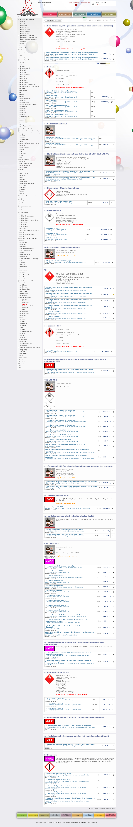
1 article (98, 4)
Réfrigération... (24, 313)
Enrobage (22, 135)
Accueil (50, 14)
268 (99, 20)
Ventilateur (22, 360)
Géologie (22, 161)
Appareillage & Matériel (26, 35)
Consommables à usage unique (29, 86)
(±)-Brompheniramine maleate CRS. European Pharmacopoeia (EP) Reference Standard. (69, 663)
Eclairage (22, 121)
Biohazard (22, 48)
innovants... (23, 185)
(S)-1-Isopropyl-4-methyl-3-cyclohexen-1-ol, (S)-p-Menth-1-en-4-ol (71, 482)
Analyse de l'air (24, 27)
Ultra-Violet (22, 353)
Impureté (25, 307)
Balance (21, 44)
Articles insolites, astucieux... (28, 39)
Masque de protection (26, 202)
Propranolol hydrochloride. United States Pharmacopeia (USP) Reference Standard (70, 800)
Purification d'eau (24, 289)
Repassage (22, 315)
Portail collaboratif (41, 822)
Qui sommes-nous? (65, 14)
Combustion (23, 80)
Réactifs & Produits (25, 297)
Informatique (23, 181)
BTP (20, 56)
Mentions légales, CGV (79, 14)
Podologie (22, 265)
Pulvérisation (23, 285)
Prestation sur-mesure (26, 277)
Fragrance (22, 153)
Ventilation (22, 362)
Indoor (21, 177)
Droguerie (22, 119)
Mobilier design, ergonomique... (29, 220)
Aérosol (24, 299)
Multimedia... (23, 226)
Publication (22, 283)
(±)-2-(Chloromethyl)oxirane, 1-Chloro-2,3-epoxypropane (63, 699)
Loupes (21, 194)
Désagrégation (24, 102)
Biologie (21, 50)
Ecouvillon (22, 123)
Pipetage (22, 262)
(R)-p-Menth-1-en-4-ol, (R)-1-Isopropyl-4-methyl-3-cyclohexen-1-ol (65, 261)
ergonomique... (24, 139)
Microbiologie (23, 212)
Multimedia (22, 224)
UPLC (21, 356)
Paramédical (23, 242)
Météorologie (23, 208)
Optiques (22, 236)
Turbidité (22, 352)
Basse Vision (23, 46)
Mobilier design (24, 218)
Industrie (22, 179)
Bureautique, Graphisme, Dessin (29, 60)
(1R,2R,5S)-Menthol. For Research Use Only (58, 202)
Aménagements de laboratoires (110, 815)
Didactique (22, 108)
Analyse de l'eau (24, 29)
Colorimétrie (23, 78)
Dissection (22, 113)
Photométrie (23, 256)
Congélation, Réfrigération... (28, 84)
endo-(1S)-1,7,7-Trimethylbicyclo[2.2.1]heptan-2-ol (61, 91)
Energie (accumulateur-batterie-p (29, 133)
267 (96, 20)
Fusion (21, 155)
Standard (22, 337)
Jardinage (22, 189)
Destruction (23, 106)
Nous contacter (109, 14)
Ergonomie (22, 137)
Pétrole (21, 252)
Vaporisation (23, 358)
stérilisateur (23, 339)
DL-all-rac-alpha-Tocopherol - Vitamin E (57, 571)
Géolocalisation (24, 159)
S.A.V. (21, 317)
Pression (22, 273)
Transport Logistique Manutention (29, 347)
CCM (20, 64)
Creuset (21, 94)
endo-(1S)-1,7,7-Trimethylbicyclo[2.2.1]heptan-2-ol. (61, 106)
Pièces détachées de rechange (29, 258)
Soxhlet (21, 335)
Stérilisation (23, 341)
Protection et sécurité (26, 281)
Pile (20, 260)
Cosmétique (23, 90)
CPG (20, 92)
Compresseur (23, 82)
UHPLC (24, 309)
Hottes (21, 169)
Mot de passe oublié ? (74, 2)
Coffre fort (22, 72)
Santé (22, 815)
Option (21, 232)
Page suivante (110, 20)
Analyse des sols (24, 31)
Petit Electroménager (26, 250)
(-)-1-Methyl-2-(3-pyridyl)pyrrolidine (56, 229)
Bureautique (23, 58)
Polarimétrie (23, 267)
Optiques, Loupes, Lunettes (28, 238)
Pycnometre (23, 291)
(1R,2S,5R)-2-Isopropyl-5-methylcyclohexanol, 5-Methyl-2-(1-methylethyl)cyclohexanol (70, 173)
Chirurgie (22, 66)
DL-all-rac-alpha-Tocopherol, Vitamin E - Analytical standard (63, 566)
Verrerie (21, 364)
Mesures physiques (25, 206)
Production (22, 279)
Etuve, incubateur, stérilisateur (29, 143)
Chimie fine (44, 815)
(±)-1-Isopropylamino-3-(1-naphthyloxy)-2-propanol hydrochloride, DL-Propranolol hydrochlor (67, 775)
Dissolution (22, 115)
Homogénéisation (24, 165)
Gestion (94, 822)
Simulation (22, 325)
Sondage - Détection (25, 331)
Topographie (23, 345)
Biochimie (25, 302)
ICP (20, 171)
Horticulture (23, 167)
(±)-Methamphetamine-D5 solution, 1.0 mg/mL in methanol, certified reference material (70, 727)
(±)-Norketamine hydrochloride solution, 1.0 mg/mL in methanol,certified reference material (71, 746)
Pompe (21, 269)
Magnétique (23, 198)
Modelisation (23, 222)
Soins (21, 327)
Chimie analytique (55, 815)
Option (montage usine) (26, 234)
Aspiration (22, 42)
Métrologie (22, 210)
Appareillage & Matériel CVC (28, 37)
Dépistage (22, 100)
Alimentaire (23, 25)
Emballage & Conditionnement (29, 129)
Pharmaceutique (24, 254)
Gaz (20, 157)
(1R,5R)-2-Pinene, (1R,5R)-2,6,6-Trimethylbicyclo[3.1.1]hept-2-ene (65, 312)
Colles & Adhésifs (24, 74)
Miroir (21, 214)
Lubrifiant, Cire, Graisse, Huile (28, 196)
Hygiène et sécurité (88, 815)
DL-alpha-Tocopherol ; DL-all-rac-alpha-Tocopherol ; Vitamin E (64, 576)
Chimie (24, 304)
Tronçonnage (23, 350)
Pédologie (22, 246)
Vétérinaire (22, 366)
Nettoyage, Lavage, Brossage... (29, 230)
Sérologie (22, 321)
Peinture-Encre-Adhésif (26, 248)
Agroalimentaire (33, 815)
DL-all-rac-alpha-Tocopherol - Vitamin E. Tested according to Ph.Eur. (66, 615)
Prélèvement (23, 271)
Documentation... (24, 117)
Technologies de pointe (66, 815)
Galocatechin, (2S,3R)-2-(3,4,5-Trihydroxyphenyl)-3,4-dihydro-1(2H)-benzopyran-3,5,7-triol (70, 139)
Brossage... (22, 54)
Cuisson (21, 96)
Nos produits (94, 14)
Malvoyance (23, 200)
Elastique (22, 125)
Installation (22, 187)
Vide (20, 368)
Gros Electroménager (26, 163)
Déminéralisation (24, 98)
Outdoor (22, 240)
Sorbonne (22, 333)
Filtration (22, 149)
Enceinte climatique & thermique (29, 131)
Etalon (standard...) (28, 306)
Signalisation (23, 323)
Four (20, 151)
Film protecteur (24, 147)
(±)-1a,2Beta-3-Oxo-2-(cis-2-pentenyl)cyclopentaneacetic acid (64, 530)
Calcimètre (22, 62)
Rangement (23, 295)
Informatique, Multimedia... (27, 183)
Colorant (22, 76)
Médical (21, 204)
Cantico (89, 822)
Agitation (22, 21)
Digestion (22, 110)
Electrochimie (23, 127)
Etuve (21, 141)
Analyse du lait (24, 33)
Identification (23, 173)
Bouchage (22, 52)
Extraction (22, 145)
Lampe (21, 192)
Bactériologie (26, 301)
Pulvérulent (23, 287)
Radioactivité (23, 293)
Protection (99, 815)
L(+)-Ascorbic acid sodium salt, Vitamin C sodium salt (62, 430)
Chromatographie (24, 68)
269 (103, 20)
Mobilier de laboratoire (26, 216)
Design (77, 815)
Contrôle (22, 88)
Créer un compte (85, 2)
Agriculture (22, 23)
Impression (22, 175)
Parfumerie (22, 244)
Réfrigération (23, 311)
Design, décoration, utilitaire (28, 104)
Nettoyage (22, 228)
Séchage (22, 319)
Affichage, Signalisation (26, 19)
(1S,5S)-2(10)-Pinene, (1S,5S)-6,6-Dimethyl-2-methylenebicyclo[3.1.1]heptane (71, 53)
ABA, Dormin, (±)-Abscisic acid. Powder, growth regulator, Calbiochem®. (68, 507)
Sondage (22, 329)
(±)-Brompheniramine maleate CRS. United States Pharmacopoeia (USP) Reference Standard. (68, 655)
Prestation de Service (26, 275)
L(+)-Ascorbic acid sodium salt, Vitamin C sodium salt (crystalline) (65, 411)
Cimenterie (22, 70)
